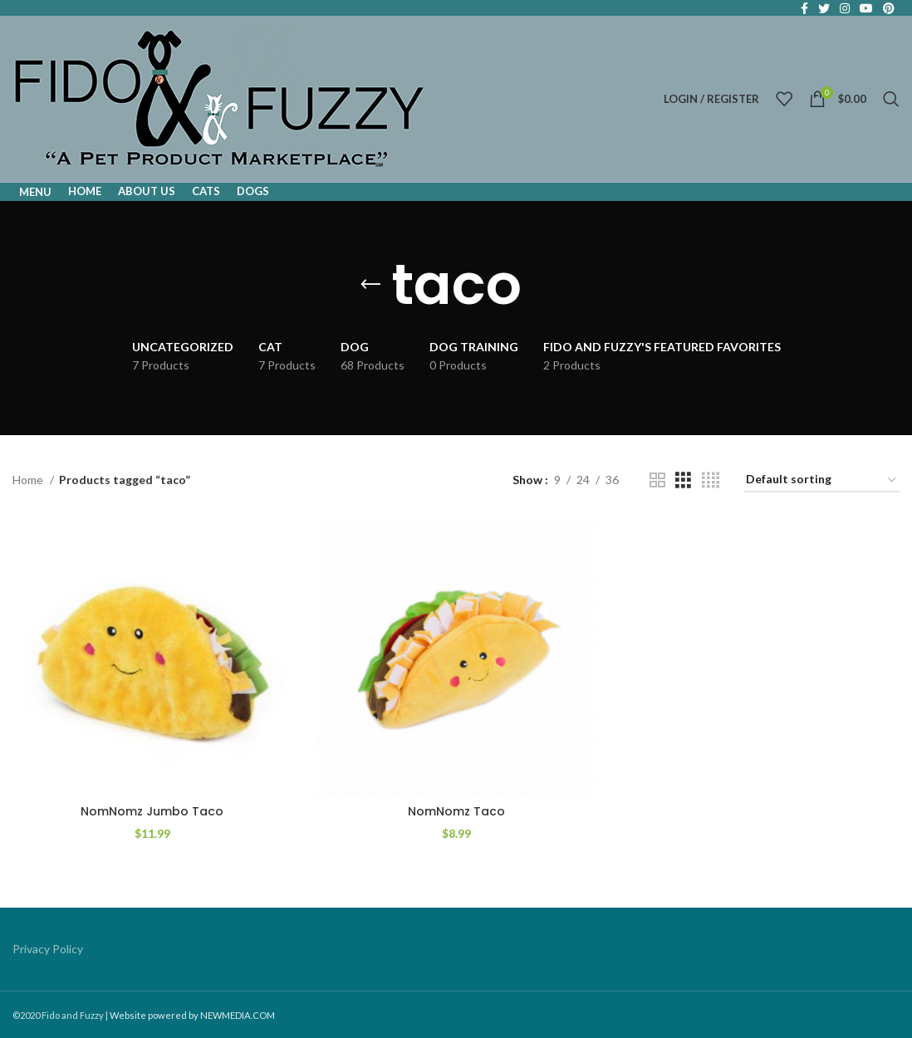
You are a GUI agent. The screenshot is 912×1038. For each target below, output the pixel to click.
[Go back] (370, 284)
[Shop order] (822, 480)
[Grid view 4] (710, 480)
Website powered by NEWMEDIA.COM (192, 1015)
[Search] (891, 98)
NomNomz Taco (456, 811)
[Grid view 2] (657, 480)
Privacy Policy (47, 949)
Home (29, 479)
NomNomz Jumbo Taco (152, 811)
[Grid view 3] (683, 480)
